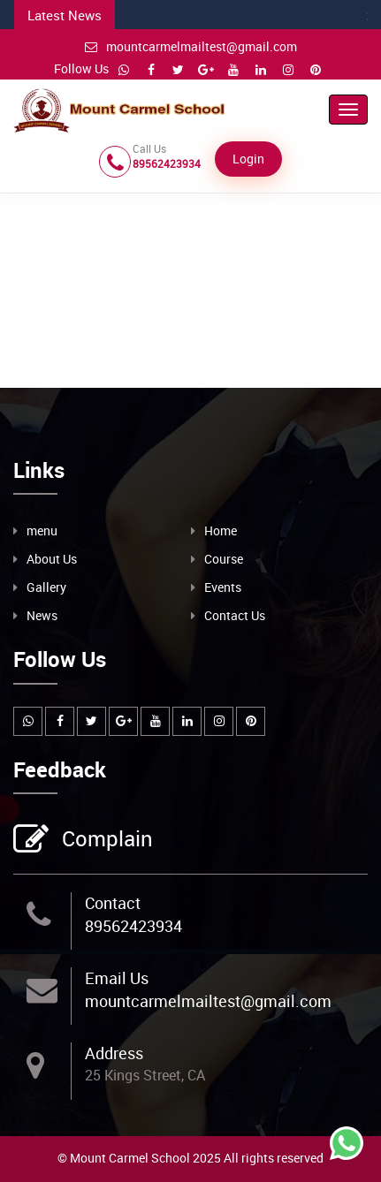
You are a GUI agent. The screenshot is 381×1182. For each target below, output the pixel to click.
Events (222, 587)
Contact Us (234, 615)
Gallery (46, 587)
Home (220, 530)
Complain (105, 840)
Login (248, 158)
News (42, 615)
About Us (52, 558)
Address (114, 1053)
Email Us (117, 978)
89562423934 (133, 925)
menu (42, 530)
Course (223, 558)
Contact (113, 902)
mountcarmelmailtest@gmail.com (191, 46)
